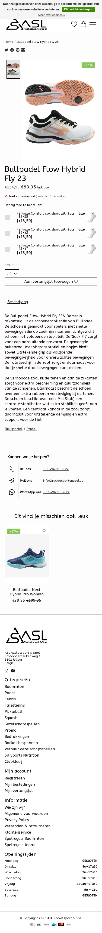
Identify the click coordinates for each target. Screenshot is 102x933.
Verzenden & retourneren (28, 825)
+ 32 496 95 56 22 (56, 491)
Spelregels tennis (20, 844)
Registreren (15, 778)
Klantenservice (18, 832)
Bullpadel (13, 429)
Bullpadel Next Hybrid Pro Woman (27, 591)
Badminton (14, 686)
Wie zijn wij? (15, 807)
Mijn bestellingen (20, 784)
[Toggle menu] (92, 24)
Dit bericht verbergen (78, 9)
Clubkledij (13, 761)
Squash (11, 717)
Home (9, 41)
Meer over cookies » (51, 15)
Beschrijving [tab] (17, 301)
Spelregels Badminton (24, 838)
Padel (31, 429)
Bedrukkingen (17, 736)
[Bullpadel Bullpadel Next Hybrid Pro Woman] (27, 555)
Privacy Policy (17, 819)
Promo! (11, 730)
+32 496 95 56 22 (56, 468)
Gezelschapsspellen (22, 724)
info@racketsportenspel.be (63, 480)
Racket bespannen (21, 742)
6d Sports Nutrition (22, 755)
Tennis (10, 699)
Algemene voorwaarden (26, 813)
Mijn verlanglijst (19, 790)
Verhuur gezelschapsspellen (30, 749)
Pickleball (13, 711)
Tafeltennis (15, 705)
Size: (9, 265)
